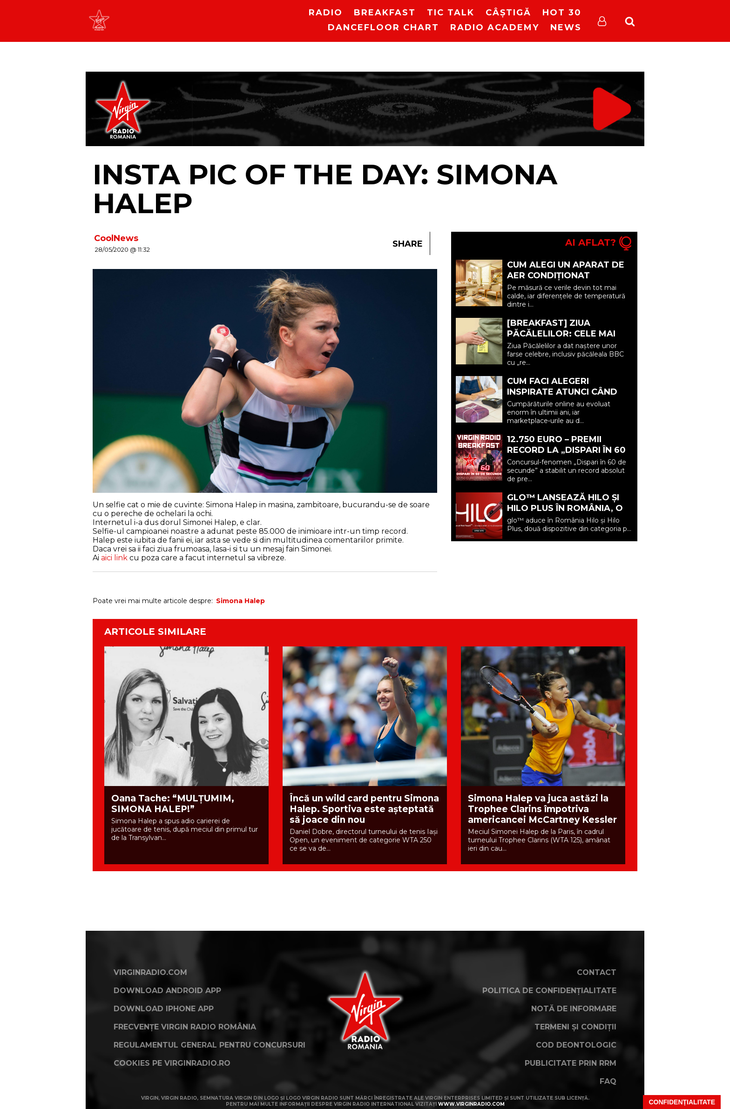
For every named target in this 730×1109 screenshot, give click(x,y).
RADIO (326, 12)
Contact (596, 972)
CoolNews (116, 238)
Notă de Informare (573, 1008)
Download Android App (167, 990)
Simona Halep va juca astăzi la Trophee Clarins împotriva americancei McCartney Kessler (542, 809)
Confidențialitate (682, 1102)
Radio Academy (494, 27)
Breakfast (385, 12)
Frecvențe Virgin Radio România (185, 1026)
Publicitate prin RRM (570, 1063)
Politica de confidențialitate (549, 990)
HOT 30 (561, 12)
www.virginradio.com (471, 1104)
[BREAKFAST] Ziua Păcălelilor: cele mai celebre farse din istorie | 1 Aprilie (561, 339)
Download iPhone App (164, 1008)
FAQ (608, 1081)
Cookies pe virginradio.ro (172, 1063)
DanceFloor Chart (383, 27)
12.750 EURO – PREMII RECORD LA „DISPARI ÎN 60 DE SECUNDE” (566, 450)
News (565, 27)
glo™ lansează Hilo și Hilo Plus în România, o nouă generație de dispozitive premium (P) (565, 513)
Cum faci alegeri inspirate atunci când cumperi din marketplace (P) (562, 397)
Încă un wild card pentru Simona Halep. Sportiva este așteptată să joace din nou (364, 809)
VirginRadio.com (150, 972)
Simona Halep (240, 601)
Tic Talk (450, 12)
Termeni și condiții (575, 1026)
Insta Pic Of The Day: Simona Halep (325, 188)
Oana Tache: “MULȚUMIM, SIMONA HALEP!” (172, 803)
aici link (114, 557)
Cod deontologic (576, 1045)
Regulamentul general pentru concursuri (209, 1045)
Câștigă (508, 12)
